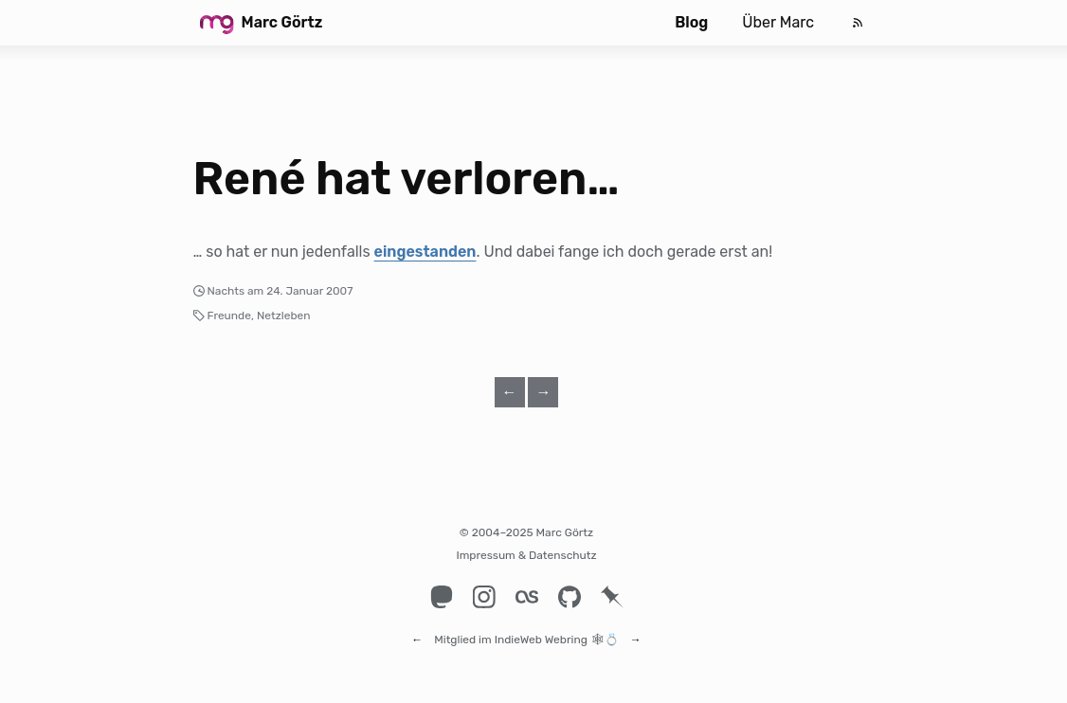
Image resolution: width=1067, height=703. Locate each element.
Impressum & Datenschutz (526, 555)
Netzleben (284, 315)
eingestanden (425, 252)
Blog (691, 22)
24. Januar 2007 (309, 290)
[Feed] (857, 22)
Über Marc (778, 22)
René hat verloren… (406, 179)
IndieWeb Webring (541, 631)
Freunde (229, 315)
